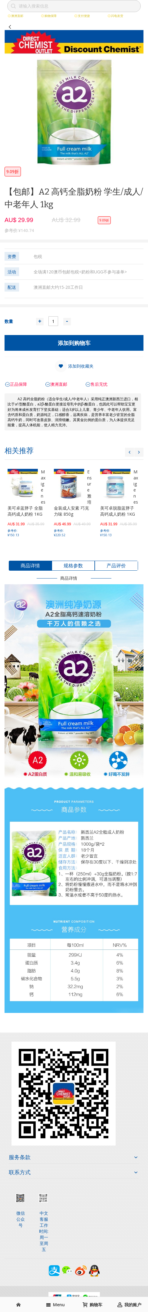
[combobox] (73, 6)
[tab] (30, 566)
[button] (74, 366)
